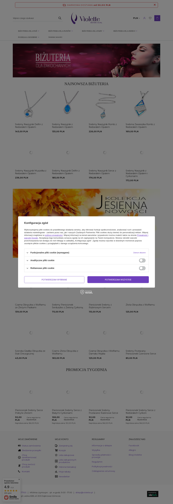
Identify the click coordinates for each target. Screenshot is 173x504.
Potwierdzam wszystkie (118, 279)
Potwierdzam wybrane (54, 279)
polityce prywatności (54, 235)
